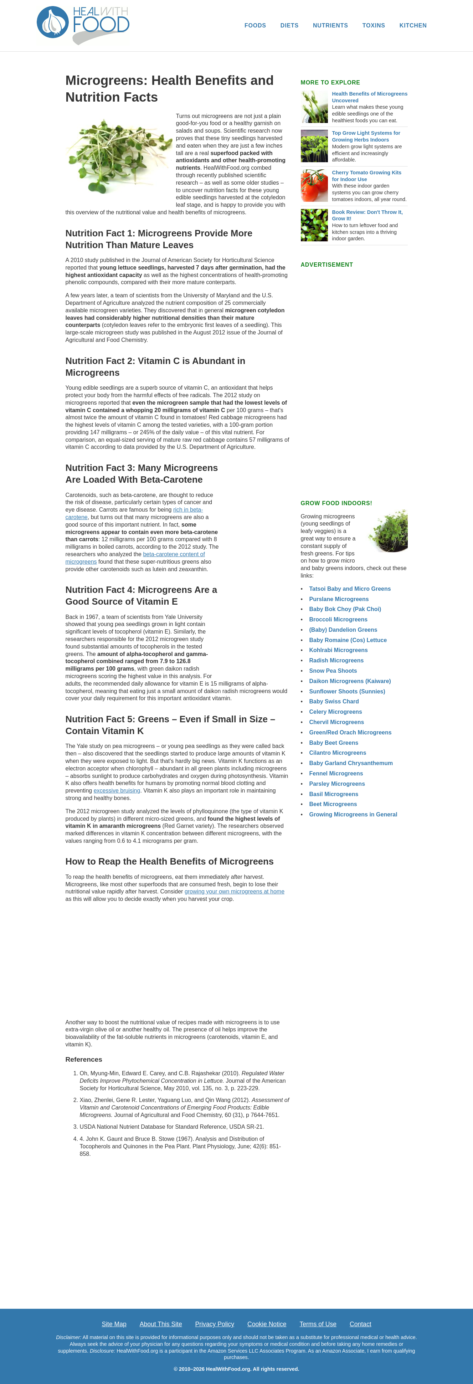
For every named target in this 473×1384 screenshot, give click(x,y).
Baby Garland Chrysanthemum (351, 763)
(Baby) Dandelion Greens (343, 630)
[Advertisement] (257, 565)
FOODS (255, 25)
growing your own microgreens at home (234, 891)
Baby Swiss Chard (334, 701)
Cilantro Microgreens (337, 753)
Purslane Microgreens (339, 599)
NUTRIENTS (330, 25)
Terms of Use (317, 1324)
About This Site (161, 1324)
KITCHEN (413, 25)
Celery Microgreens (336, 712)
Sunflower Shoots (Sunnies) (347, 691)
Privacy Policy (215, 1324)
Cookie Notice (267, 1324)
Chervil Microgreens (336, 722)
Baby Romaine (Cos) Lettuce (348, 640)
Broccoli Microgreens (338, 619)
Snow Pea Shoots (333, 671)
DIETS (290, 25)
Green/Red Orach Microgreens (350, 732)
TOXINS (374, 25)
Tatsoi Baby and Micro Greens (350, 589)
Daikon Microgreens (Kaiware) (350, 681)
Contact (360, 1324)
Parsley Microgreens (337, 784)
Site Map (114, 1324)
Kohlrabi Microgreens (338, 650)
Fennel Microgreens (336, 773)
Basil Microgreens (334, 794)
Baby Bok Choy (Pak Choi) (345, 609)
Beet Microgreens (333, 804)
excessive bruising (117, 791)
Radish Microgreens (336, 660)
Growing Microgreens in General (353, 814)
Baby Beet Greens (334, 743)
